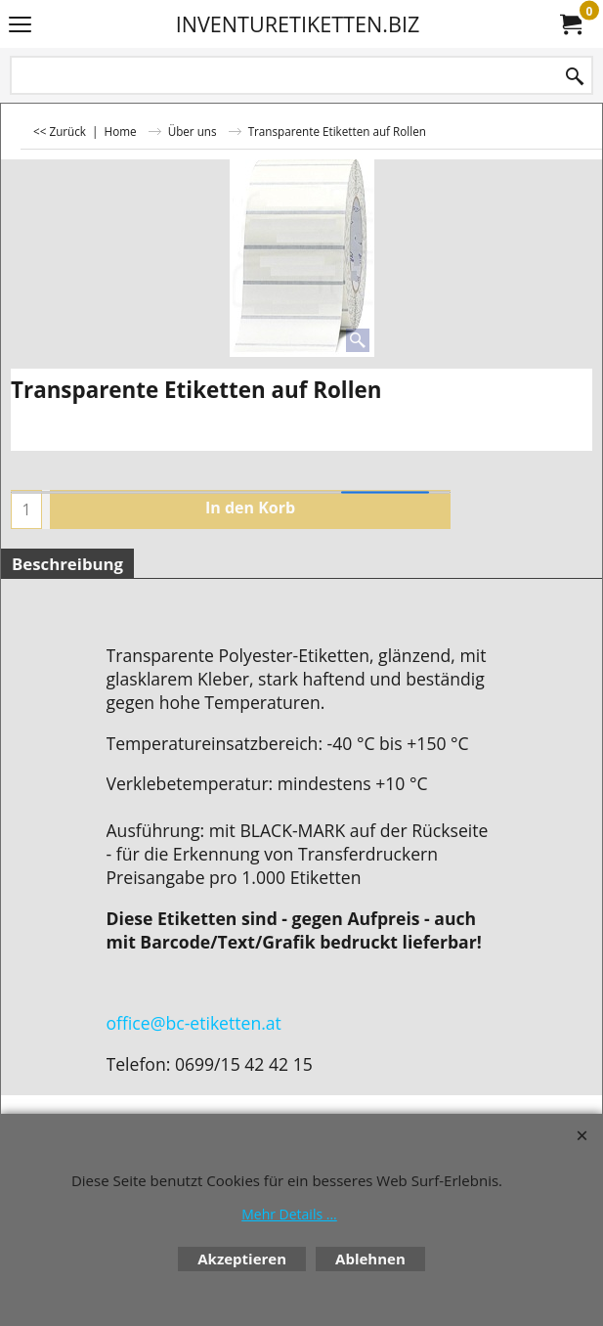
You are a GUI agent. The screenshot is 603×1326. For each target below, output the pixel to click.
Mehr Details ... (289, 1214)
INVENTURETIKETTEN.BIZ (298, 24)
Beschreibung (67, 563)
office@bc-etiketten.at (194, 1023)
